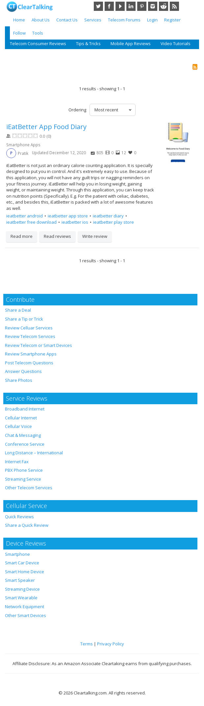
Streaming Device (22, 589)
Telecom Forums (124, 20)
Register (172, 20)
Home (19, 20)
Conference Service (24, 444)
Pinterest (141, 6)
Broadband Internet (24, 409)
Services (92, 20)
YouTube (120, 6)
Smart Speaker (20, 580)
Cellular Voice (18, 426)
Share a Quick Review (26, 525)
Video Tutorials (176, 43)
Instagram (152, 6)
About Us (41, 20)
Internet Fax (17, 462)
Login (152, 20)
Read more (22, 236)
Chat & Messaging (23, 435)
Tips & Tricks (88, 43)
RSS (174, 6)
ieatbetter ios (75, 222)
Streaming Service (23, 479)
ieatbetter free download (31, 222)
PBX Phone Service (24, 470)
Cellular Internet (21, 418)
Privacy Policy (110, 644)
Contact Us (67, 20)
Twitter (98, 6)
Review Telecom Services (30, 336)
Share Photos (18, 380)
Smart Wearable (21, 598)
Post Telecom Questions (29, 363)
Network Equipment (24, 606)
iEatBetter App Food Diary (46, 126)
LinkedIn (131, 6)
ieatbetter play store (113, 222)
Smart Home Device (24, 572)
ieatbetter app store (68, 216)
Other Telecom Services (28, 488)
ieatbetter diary (108, 216)
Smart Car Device (22, 563)
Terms (86, 644)
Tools (37, 33)
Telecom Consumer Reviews (38, 43)
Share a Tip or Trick (24, 319)
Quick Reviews (19, 517)
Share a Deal (18, 310)
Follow (19, 33)
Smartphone (17, 554)
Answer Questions (23, 371)
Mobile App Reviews (131, 43)
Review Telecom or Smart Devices (38, 345)
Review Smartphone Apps (31, 354)
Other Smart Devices (25, 615)
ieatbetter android (24, 216)
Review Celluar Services (29, 328)
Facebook (109, 6)
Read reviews (57, 236)
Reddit (163, 6)
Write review (94, 236)
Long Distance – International (34, 453)
